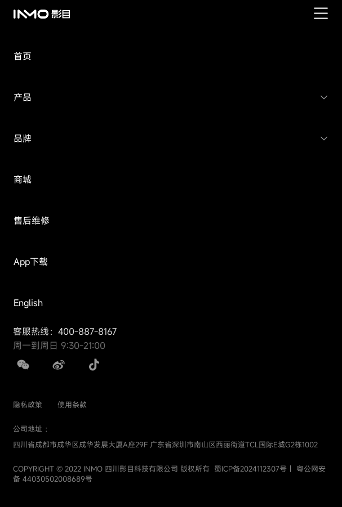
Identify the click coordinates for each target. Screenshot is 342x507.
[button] (171, 56)
